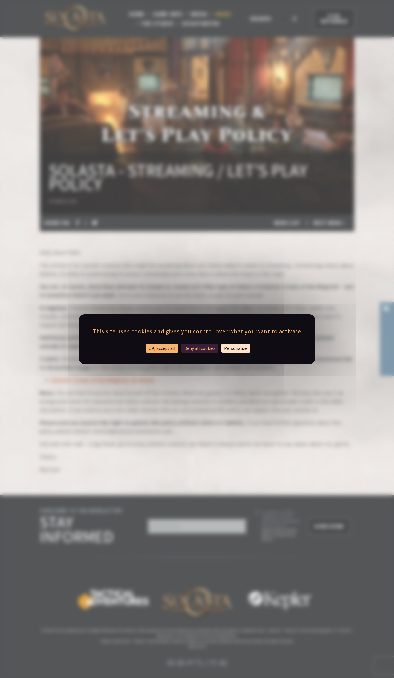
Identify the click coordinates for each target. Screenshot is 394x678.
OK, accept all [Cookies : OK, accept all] (162, 348)
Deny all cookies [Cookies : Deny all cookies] (199, 348)
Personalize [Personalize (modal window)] (235, 348)
